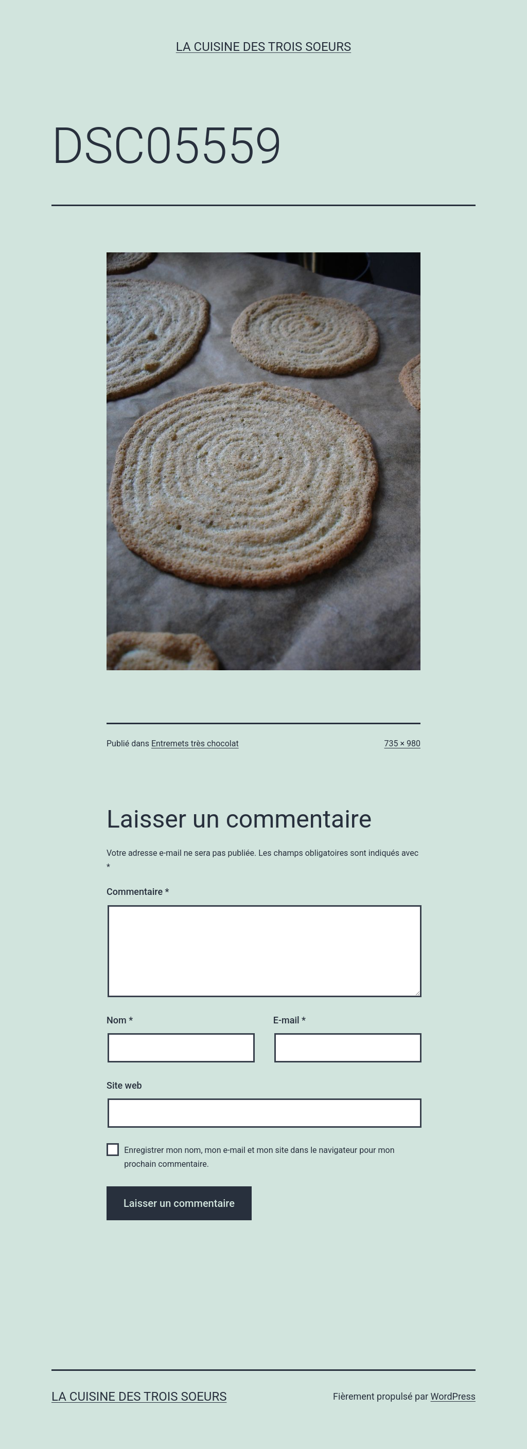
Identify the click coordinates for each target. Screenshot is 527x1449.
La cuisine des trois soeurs (263, 47)
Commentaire (138, 891)
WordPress (453, 1396)
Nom (120, 1020)
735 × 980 (402, 743)
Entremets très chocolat (195, 743)
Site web (124, 1085)
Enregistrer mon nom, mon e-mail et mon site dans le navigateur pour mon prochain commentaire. (259, 1157)
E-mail (289, 1020)
